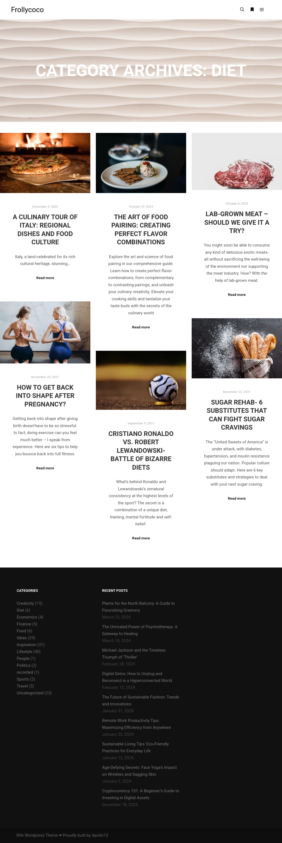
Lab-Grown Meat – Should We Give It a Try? (236, 222)
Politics (23, 665)
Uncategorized (30, 693)
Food (21, 630)
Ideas (22, 637)
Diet (20, 610)
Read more (45, 278)
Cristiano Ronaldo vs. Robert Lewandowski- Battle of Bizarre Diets (141, 450)
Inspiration (26, 644)
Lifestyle (24, 651)
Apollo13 (100, 835)
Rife (20, 835)
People (23, 658)
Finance (24, 624)
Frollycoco (27, 10)
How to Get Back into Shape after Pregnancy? (45, 396)
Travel (22, 686)
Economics (27, 617)
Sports (23, 679)
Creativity (25, 603)
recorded (25, 672)
